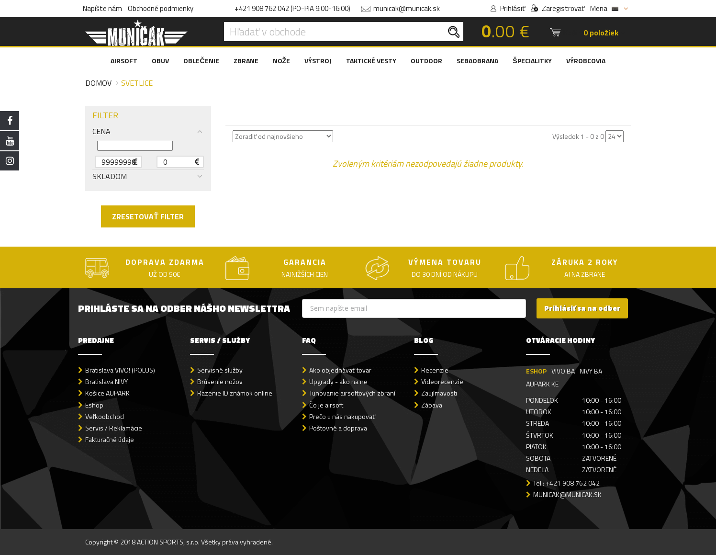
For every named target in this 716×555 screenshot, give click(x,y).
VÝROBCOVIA (585, 61)
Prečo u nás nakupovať (342, 416)
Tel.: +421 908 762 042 (566, 483)
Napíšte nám (102, 8)
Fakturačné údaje (109, 439)
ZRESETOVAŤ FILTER (148, 216)
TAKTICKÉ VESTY (371, 61)
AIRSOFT (124, 61)
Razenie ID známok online (234, 393)
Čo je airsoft (326, 405)
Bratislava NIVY (106, 381)
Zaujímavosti (439, 393)
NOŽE (282, 61)
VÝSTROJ (318, 61)
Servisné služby (220, 370)
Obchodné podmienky (160, 8)
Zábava (431, 405)
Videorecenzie (442, 381)
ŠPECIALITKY (532, 61)
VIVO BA (563, 371)
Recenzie (434, 370)
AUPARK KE (542, 384)
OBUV (160, 61)
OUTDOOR (426, 61)
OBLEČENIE (201, 61)
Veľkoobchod (104, 416)
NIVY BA (591, 371)
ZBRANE (246, 61)
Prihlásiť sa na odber (582, 308)
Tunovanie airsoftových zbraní (352, 393)
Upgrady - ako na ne (338, 381)
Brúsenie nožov (220, 381)
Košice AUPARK (107, 393)
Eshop (94, 405)
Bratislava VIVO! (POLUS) (120, 370)
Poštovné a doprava (338, 428)
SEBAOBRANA (477, 61)
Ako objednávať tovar (340, 370)
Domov (98, 83)
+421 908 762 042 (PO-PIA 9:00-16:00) (292, 8)
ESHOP (536, 371)
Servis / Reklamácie (113, 428)
